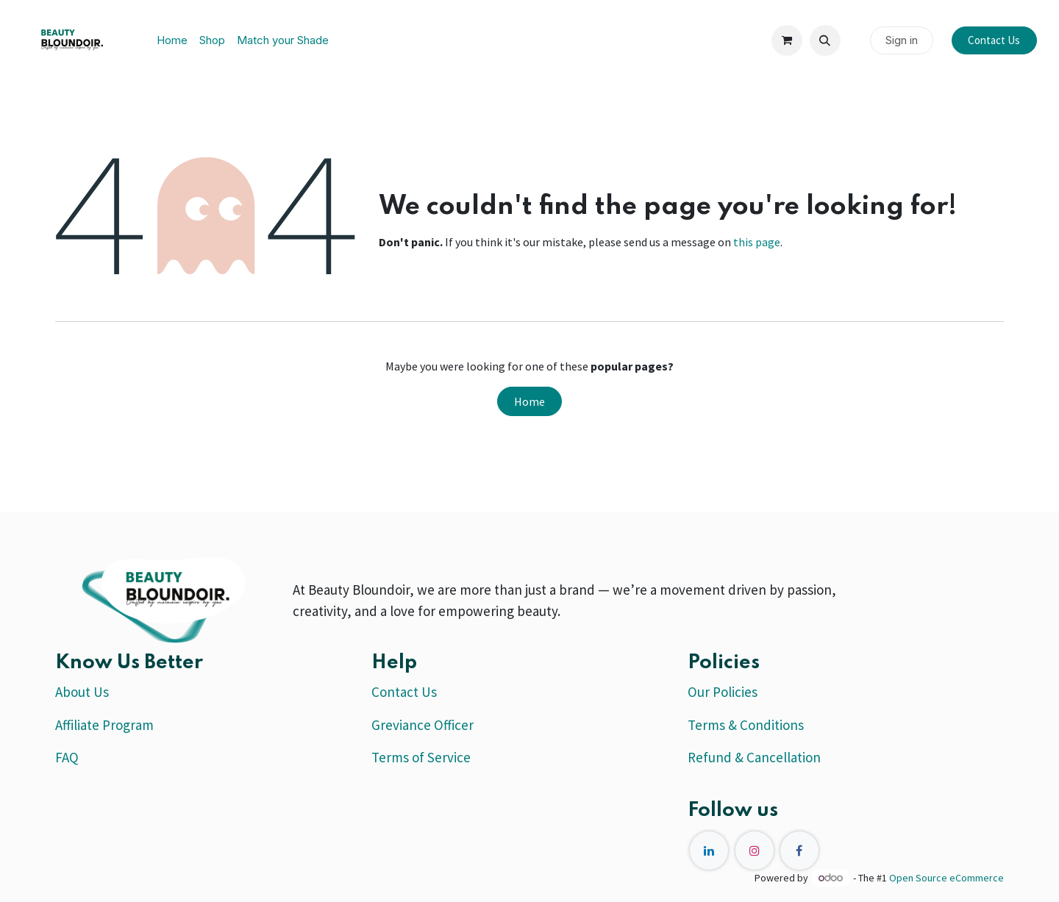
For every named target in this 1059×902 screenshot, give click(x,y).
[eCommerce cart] (786, 40)
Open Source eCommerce (946, 877)
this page (756, 242)
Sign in (901, 40)
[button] (825, 40)
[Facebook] (799, 850)
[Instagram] (754, 850)
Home (529, 401)
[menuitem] (172, 40)
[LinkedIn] (709, 850)
